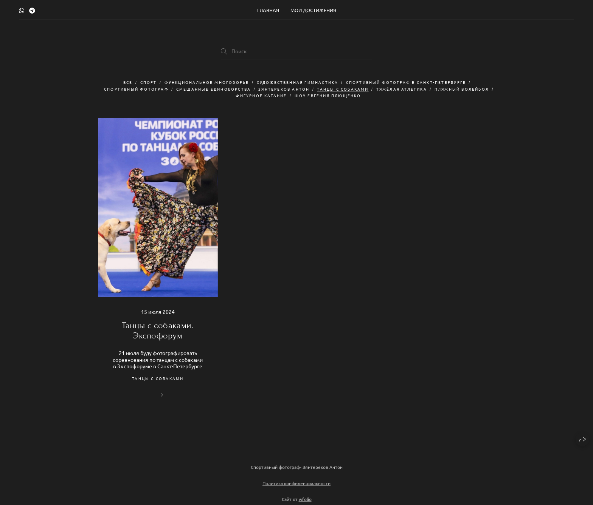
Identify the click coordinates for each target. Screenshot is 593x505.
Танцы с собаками (342, 89)
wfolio (305, 501)
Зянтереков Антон (283, 89)
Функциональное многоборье (207, 82)
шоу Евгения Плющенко (328, 95)
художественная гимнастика (297, 82)
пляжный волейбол (462, 89)
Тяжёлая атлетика (401, 89)
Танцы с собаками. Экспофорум (158, 330)
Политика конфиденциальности (296, 485)
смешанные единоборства (213, 89)
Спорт (148, 82)
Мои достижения (313, 10)
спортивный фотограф (136, 89)
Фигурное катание (261, 95)
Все (128, 82)
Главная (268, 10)
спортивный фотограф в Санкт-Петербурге (406, 82)
